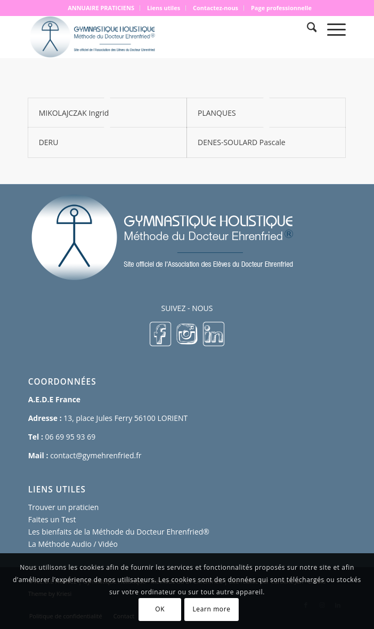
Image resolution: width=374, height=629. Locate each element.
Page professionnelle (281, 8)
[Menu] (331, 28)
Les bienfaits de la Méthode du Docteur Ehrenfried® (118, 532)
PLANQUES (217, 113)
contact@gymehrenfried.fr (95, 455)
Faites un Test (52, 519)
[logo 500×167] (155, 36)
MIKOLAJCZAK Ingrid (74, 113)
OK (160, 609)
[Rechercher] (306, 28)
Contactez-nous (215, 8)
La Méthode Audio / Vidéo (73, 544)
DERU (49, 142)
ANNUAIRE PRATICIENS (101, 8)
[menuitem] (101, 8)
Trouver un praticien (63, 507)
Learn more (211, 609)
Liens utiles (163, 8)
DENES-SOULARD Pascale (242, 142)
